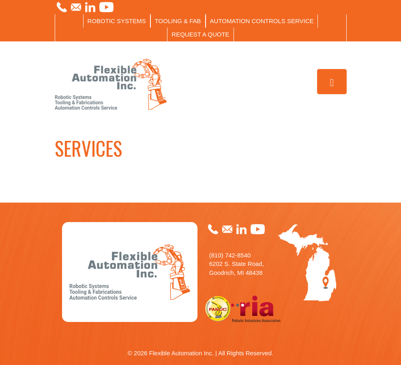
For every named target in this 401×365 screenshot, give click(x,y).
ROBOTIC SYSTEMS (117, 20)
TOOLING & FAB (178, 20)
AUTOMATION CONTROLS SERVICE (262, 20)
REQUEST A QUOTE (200, 34)
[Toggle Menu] (332, 82)
